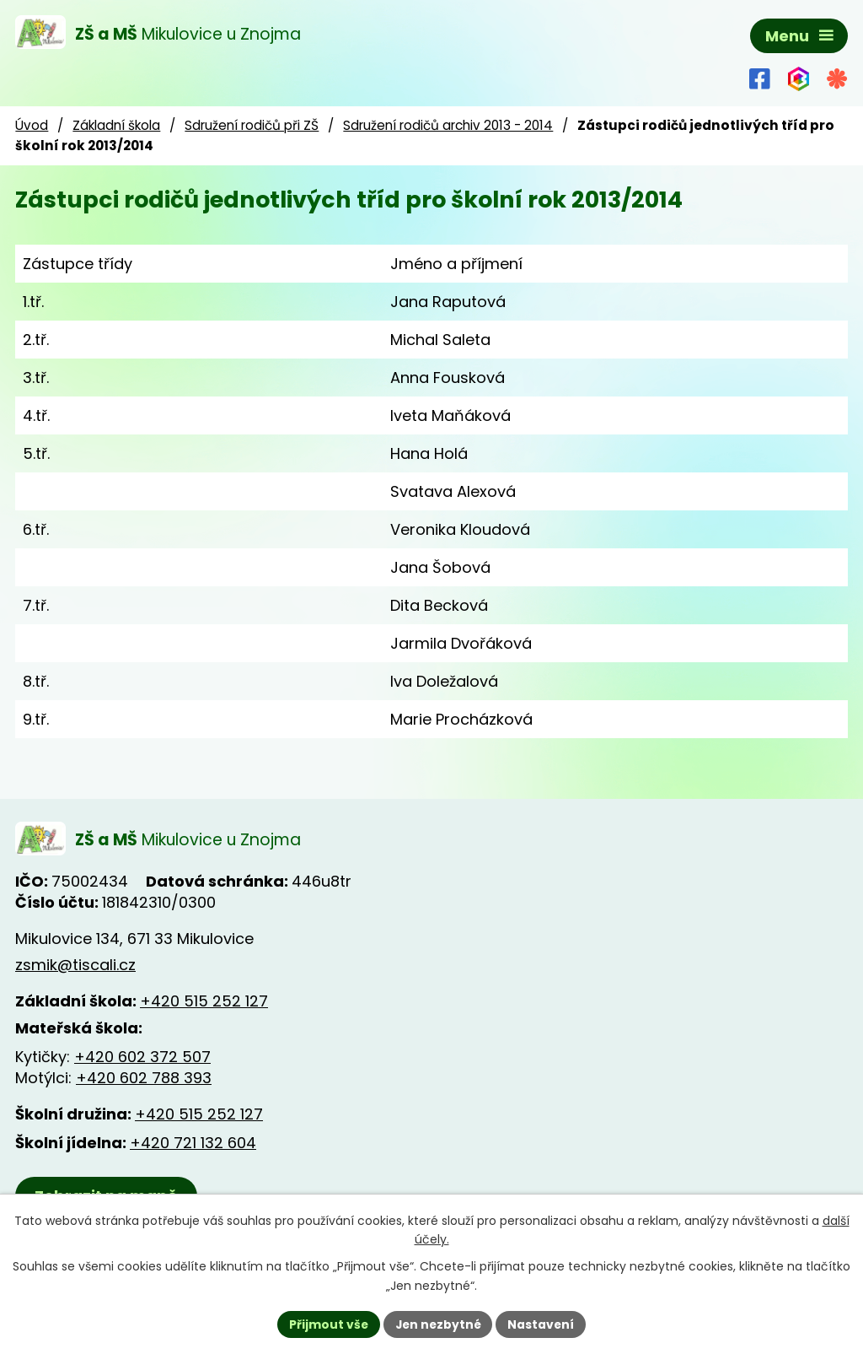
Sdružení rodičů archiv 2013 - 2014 (448, 125)
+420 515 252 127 (204, 1001)
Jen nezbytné (438, 1323)
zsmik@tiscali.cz (75, 965)
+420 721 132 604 (193, 1143)
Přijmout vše (327, 1323)
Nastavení (542, 1323)
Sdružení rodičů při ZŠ (252, 125)
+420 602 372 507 (142, 1057)
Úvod (31, 125)
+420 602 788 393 (144, 1078)
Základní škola (116, 125)
